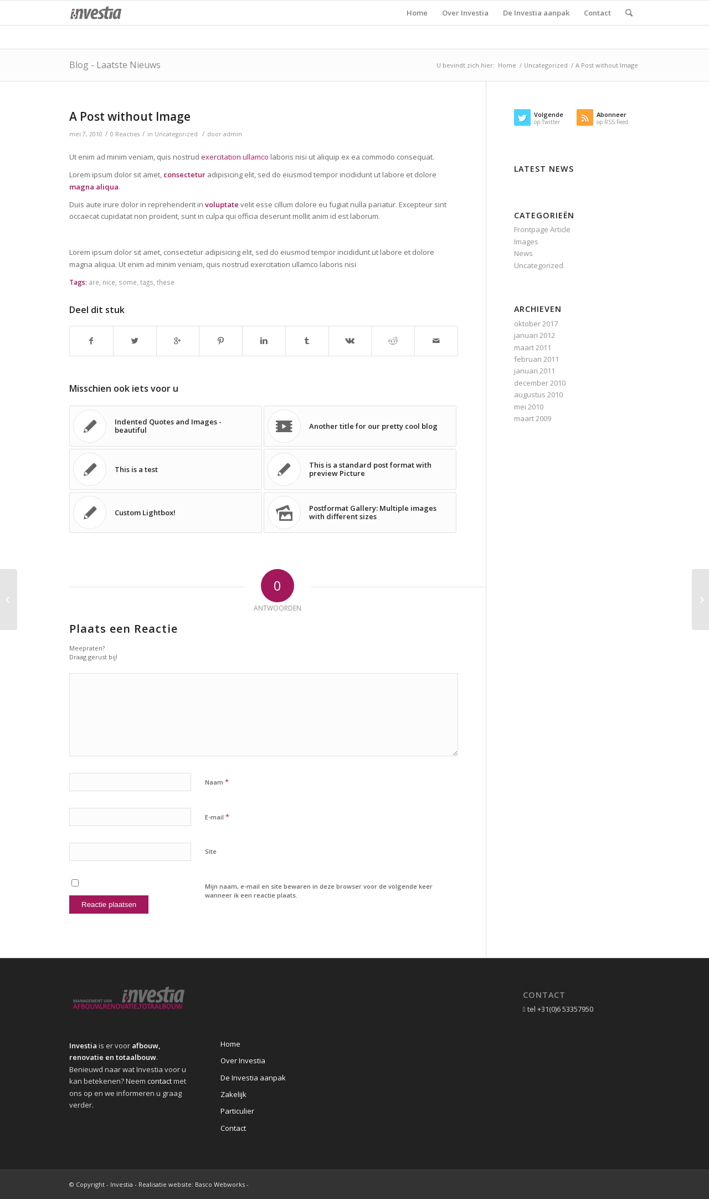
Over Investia (242, 1060)
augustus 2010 (538, 394)
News (523, 253)
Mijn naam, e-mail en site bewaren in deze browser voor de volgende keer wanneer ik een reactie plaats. (319, 891)
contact (159, 1081)
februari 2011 (536, 359)
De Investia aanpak (253, 1078)
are (94, 282)
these (165, 282)
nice (108, 282)
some (128, 282)
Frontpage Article (542, 229)
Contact (233, 1128)
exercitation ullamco (235, 157)
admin (232, 134)
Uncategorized (546, 65)
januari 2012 (534, 335)
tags (146, 282)
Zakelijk (233, 1094)
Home (507, 65)
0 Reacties (125, 134)
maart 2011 (532, 347)
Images (526, 242)
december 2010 (540, 383)
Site (211, 851)
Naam (217, 782)
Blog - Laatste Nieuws (115, 65)
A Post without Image (130, 116)
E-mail (217, 817)
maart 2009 (532, 418)
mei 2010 (528, 407)
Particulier (237, 1111)
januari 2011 (534, 371)
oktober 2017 (536, 324)
